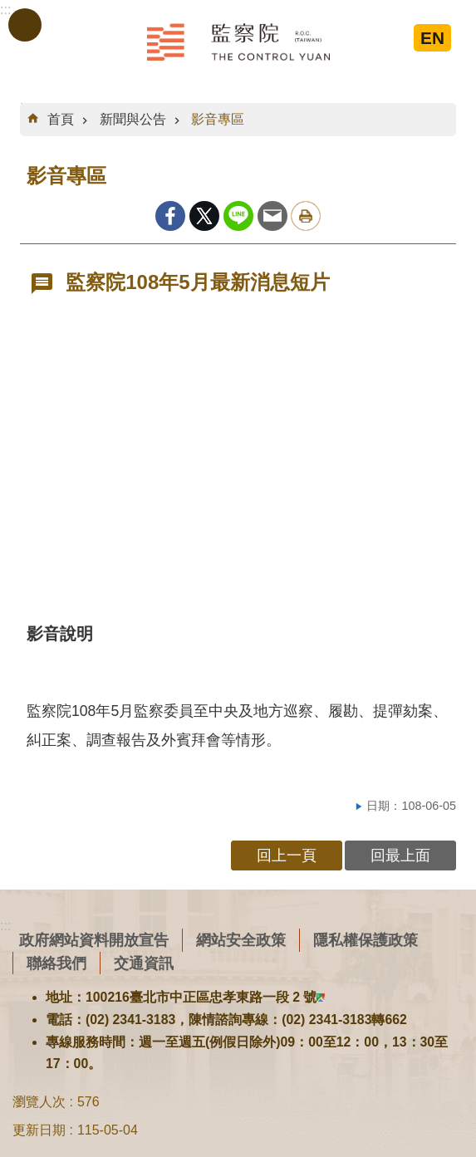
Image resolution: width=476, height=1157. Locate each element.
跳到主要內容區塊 (8, 8)
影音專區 (217, 119)
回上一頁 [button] (287, 855)
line (238, 216)
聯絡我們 (56, 963)
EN (432, 37)
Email (272, 216)
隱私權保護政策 (365, 940)
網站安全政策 (241, 940)
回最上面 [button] (400, 855)
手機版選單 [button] (25, 25)
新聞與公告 (133, 119)
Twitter (204, 216)
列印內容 (306, 216)
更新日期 (39, 1130)
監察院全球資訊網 (238, 41)
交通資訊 (144, 963)
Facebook (170, 216)
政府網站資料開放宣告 (94, 940)
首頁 (60, 119)
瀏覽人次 (39, 1102)
